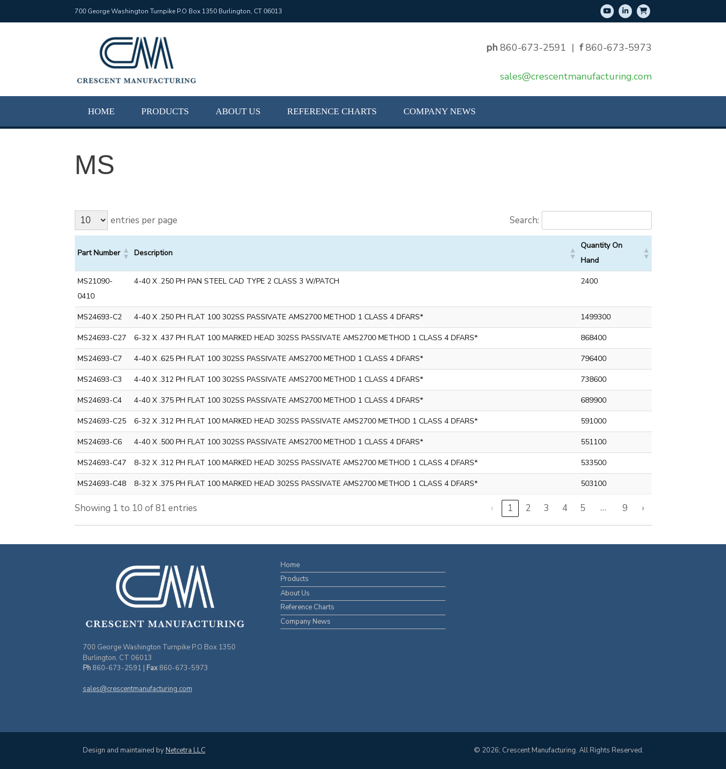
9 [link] (625, 508)
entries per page (144, 220)
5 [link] (583, 508)
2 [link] (528, 508)
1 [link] (510, 508)
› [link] (643, 508)
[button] (125, 253)
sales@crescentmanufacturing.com (576, 76)
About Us (237, 111)
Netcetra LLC (186, 750)
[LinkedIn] (625, 11)
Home (101, 111)
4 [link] (564, 508)
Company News (439, 111)
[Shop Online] (643, 11)
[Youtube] (607, 11)
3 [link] (546, 508)
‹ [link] (492, 508)
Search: (524, 220)
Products (165, 111)
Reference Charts (332, 111)
